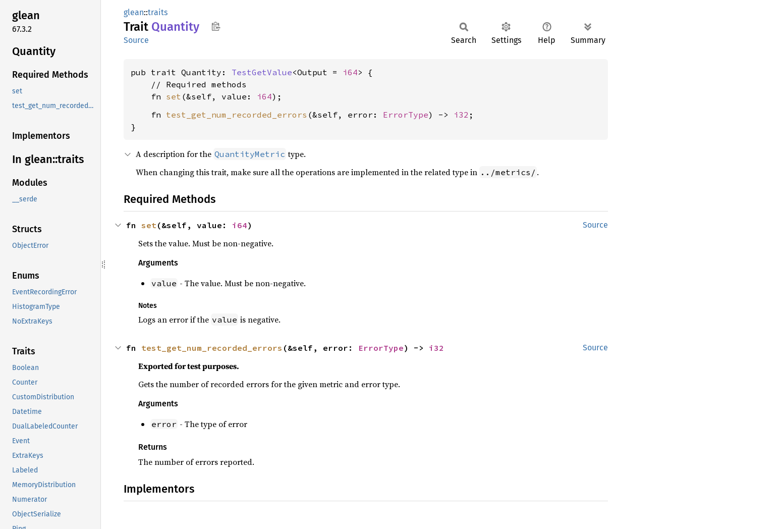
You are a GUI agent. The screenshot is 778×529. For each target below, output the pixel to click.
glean (134, 12)
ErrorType (405, 115)
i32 (461, 115)
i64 (350, 72)
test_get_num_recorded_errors (236, 115)
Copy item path (215, 26)
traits (158, 12)
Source (136, 40)
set (173, 96)
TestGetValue (262, 72)
